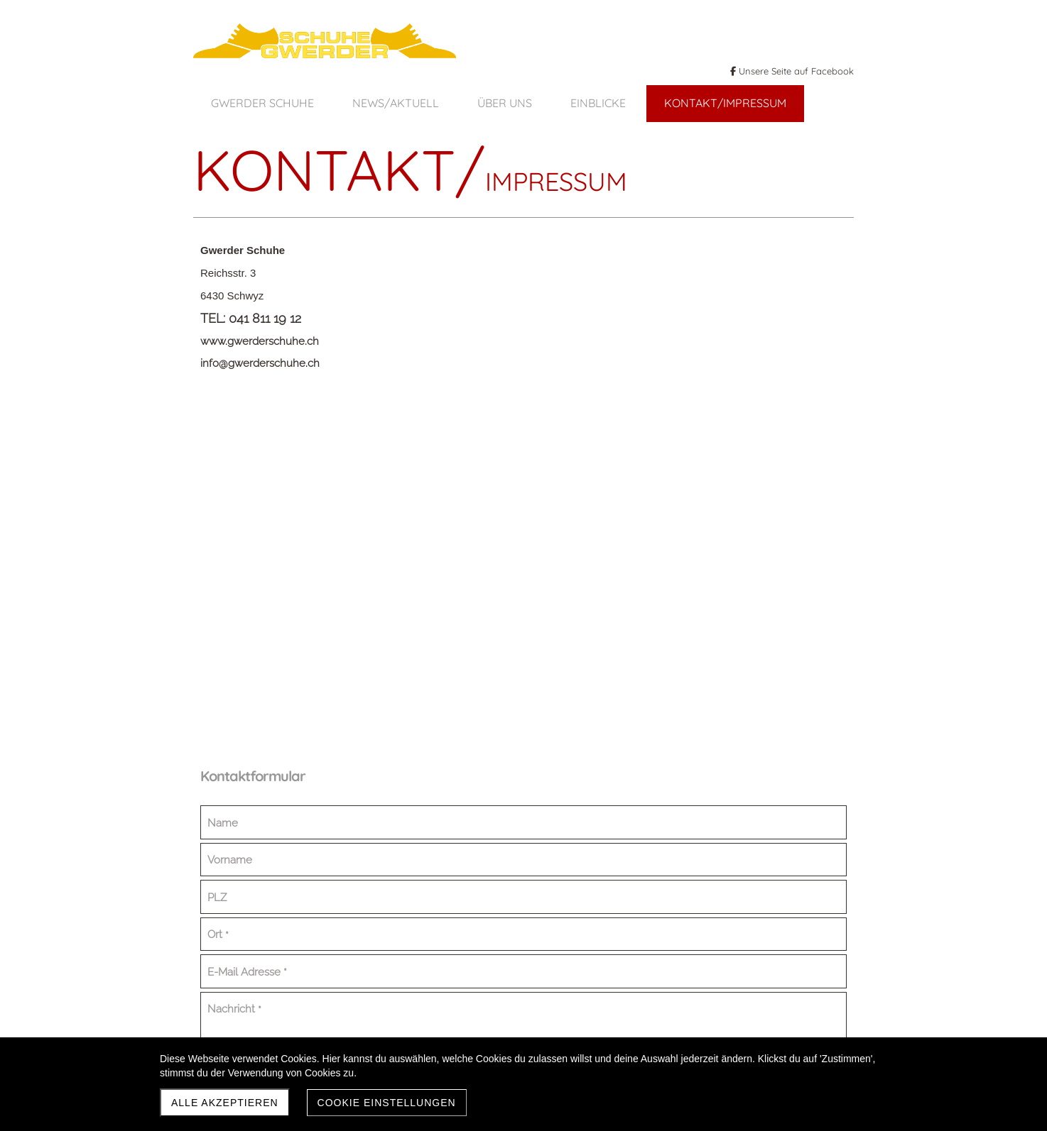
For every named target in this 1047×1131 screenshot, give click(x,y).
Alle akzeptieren (224, 1102)
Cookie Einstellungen (387, 1102)
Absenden (663, 727)
